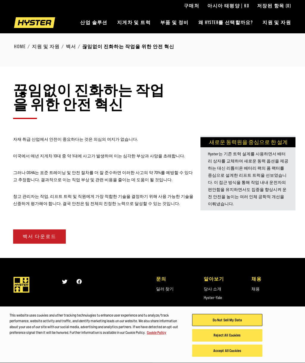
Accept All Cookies (227, 351)
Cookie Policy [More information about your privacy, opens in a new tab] (156, 333)
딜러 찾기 (165, 289)
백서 (71, 46)
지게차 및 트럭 (134, 22)
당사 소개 (212, 289)
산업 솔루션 (93, 22)
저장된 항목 (274, 6)
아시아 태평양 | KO (228, 6)
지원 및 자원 (276, 22)
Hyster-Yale (213, 297)
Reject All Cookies (227, 336)
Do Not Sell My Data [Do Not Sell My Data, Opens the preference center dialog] (227, 321)
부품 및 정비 (174, 22)
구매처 (191, 6)
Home (20, 46)
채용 (255, 289)
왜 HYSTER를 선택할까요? (225, 22)
